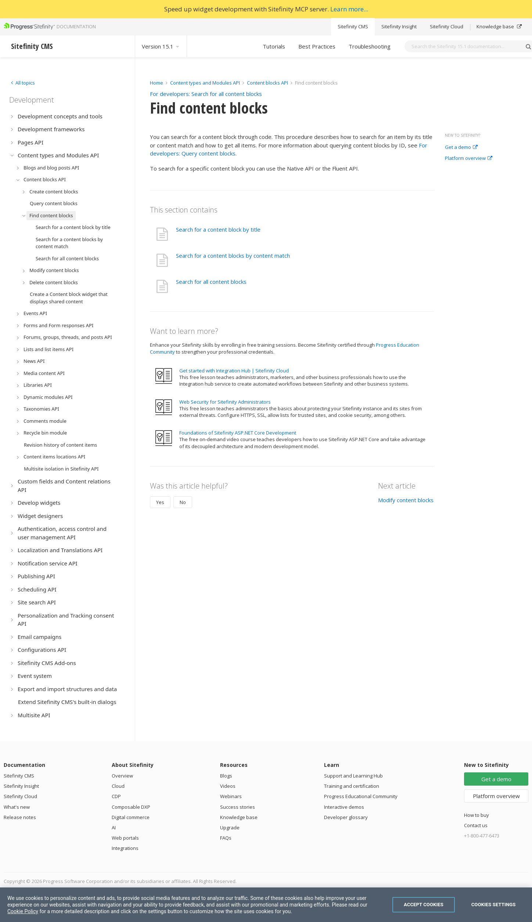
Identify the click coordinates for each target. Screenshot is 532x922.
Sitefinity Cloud (446, 26)
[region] (266, 904)
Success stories (237, 807)
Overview (122, 775)
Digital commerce (131, 817)
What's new (17, 807)
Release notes (20, 817)
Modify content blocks (406, 500)
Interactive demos (344, 807)
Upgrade (230, 827)
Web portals (125, 838)
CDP (116, 796)
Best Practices (316, 46)
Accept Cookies (423, 904)
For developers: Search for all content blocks (206, 93)
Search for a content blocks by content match (233, 255)
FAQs (225, 838)
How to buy (476, 815)
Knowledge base (499, 26)
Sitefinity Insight (399, 26)
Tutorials (274, 46)
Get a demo (461, 147)
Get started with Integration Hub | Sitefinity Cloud (234, 370)
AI (114, 827)
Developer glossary (346, 817)
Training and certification (351, 786)
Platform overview (468, 158)
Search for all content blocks (211, 281)
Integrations (125, 848)
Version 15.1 (161, 46)
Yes (160, 502)
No (183, 502)
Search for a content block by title (218, 229)
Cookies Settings (493, 904)
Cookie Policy (22, 911)
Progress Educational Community (361, 796)
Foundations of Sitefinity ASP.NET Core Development (237, 432)
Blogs (226, 775)
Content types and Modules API (205, 82)
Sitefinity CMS (353, 26)
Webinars (231, 796)
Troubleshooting (370, 46)
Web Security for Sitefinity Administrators (225, 402)
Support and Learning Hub (353, 775)
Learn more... (349, 9)
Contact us (476, 825)
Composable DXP (131, 807)
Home (156, 82)
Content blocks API (267, 82)
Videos (228, 786)
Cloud (118, 786)
